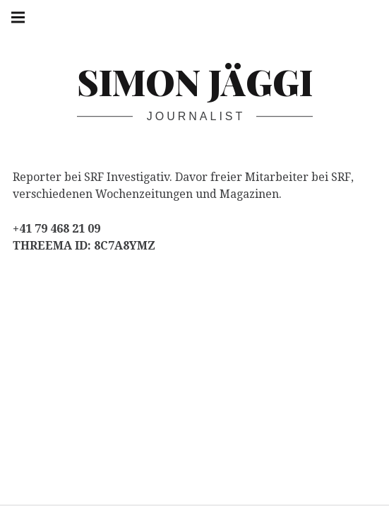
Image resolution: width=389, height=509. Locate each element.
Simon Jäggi (195, 81)
